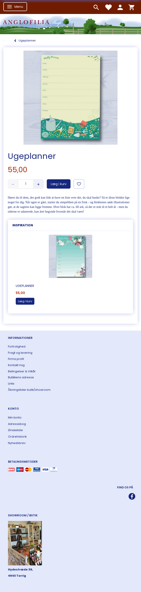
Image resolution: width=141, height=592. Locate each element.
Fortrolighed (16, 346)
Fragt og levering (20, 353)
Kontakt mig (16, 365)
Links (11, 383)
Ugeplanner (25, 286)
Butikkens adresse (21, 377)
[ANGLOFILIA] (70, 23)
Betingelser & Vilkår (22, 371)
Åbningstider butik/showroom (29, 390)
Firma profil (16, 359)
